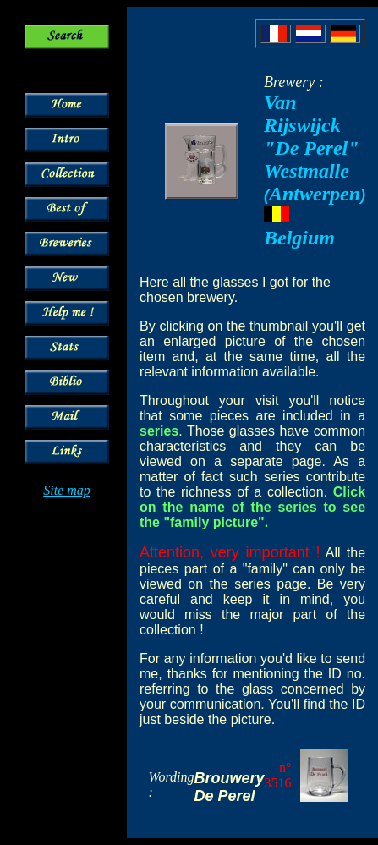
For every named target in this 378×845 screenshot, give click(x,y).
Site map (66, 490)
